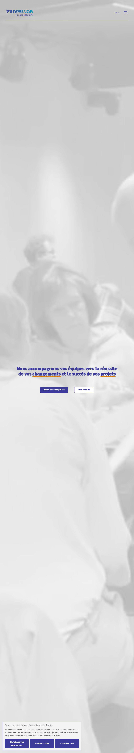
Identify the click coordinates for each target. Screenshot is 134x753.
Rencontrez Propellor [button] (53, 390)
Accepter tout (67, 744)
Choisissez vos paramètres (17, 743)
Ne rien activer (42, 744)
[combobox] (118, 12)
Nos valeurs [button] (84, 390)
